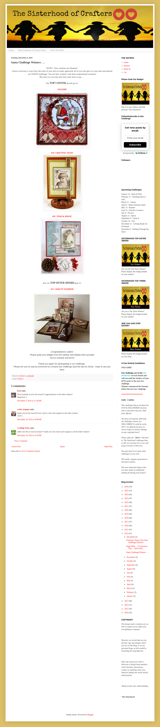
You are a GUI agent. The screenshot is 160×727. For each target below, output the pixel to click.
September (131, 565)
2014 (126, 533)
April (129, 584)
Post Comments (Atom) (31, 451)
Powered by (135, 153)
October (130, 561)
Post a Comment (20, 441)
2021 (126, 506)
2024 (126, 494)
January (130, 596)
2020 (126, 510)
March (129, 588)
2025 (126, 491)
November (131, 557)
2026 (126, 487)
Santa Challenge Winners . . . (137, 552)
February (130, 592)
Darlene (127, 66)
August (130, 569)
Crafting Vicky (23, 428)
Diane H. (127, 69)
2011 (126, 609)
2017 (126, 522)
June (129, 577)
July (128, 573)
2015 (126, 530)
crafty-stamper (23, 409)
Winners (20, 379)
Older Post (108, 447)
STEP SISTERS (57, 50)
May (129, 581)
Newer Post (16, 447)
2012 (126, 605)
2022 (126, 502)
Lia (125, 72)
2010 (126, 613)
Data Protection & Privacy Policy (32, 50)
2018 (126, 518)
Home (11, 50)
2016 (126, 526)
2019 (126, 514)
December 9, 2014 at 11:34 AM (29, 401)
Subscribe (135, 144)
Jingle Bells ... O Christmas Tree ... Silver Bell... (136, 547)
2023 (126, 498)
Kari (19, 391)
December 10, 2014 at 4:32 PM (29, 435)
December (131, 537)
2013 (126, 601)
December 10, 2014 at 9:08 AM (29, 419)
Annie (126, 62)
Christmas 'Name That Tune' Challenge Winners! (137, 541)
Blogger (90, 715)
